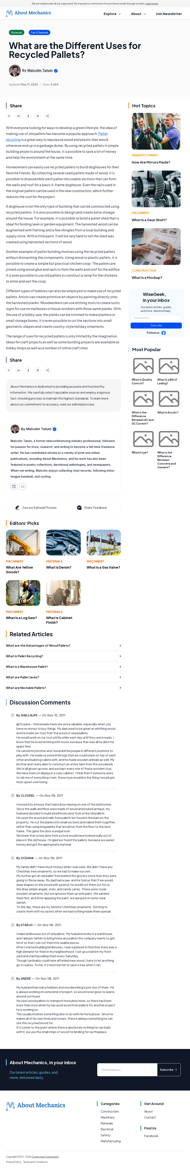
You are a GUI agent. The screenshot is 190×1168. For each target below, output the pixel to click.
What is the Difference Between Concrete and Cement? (166, 460)
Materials (54, 561)
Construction (144, 270)
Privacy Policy (13, 1162)
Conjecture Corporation (45, 1156)
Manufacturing (145, 155)
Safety (105, 1135)
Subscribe (156, 325)
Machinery (14, 561)
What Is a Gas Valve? (103, 567)
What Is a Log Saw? (21, 618)
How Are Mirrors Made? (151, 162)
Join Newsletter (169, 13)
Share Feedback (91, 508)
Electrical (107, 1129)
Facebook (151, 1136)
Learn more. (152, 3)
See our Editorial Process (35, 508)
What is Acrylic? (167, 412)
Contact (150, 1117)
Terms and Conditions (35, 1162)
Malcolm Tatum (40, 70)
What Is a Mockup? (147, 277)
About (148, 1111)
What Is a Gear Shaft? (149, 220)
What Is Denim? (58, 567)
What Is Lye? (140, 452)
